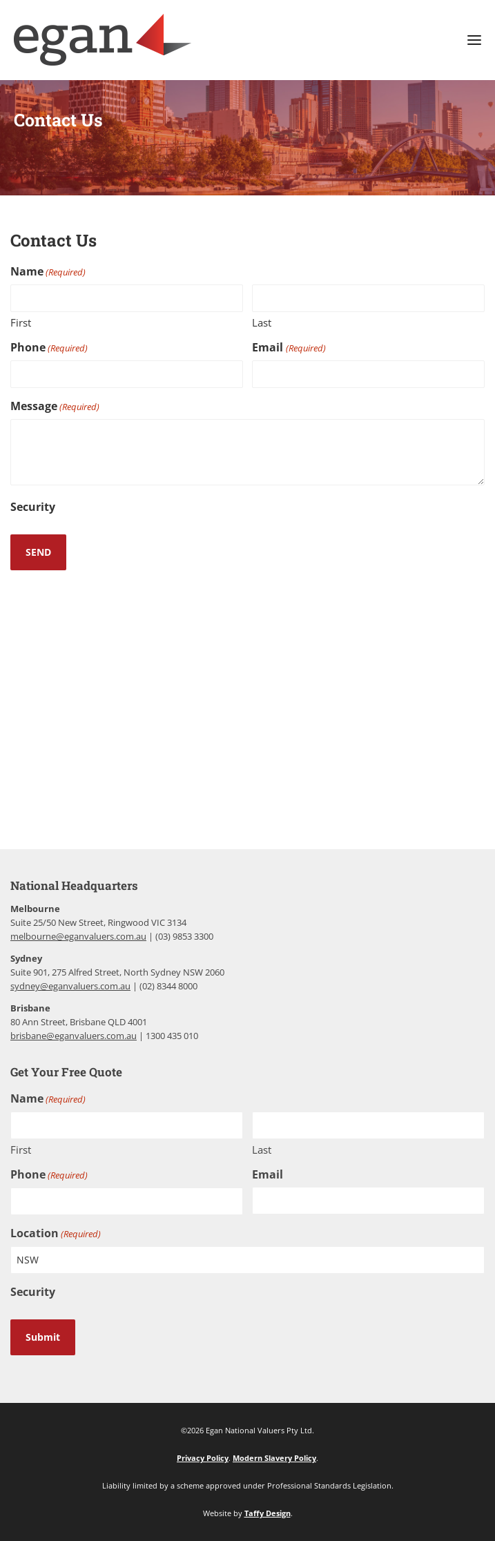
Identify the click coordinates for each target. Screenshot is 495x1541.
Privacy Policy (203, 1458)
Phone (49, 347)
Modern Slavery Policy (274, 1458)
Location (55, 1233)
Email (288, 347)
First (20, 322)
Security (32, 507)
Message (54, 406)
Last (261, 322)
